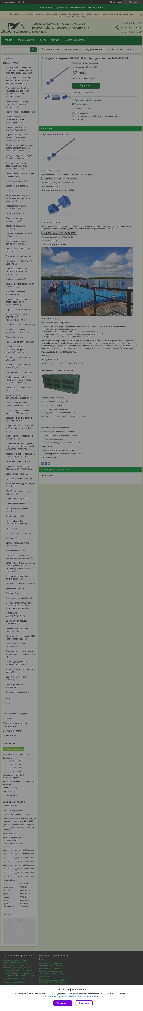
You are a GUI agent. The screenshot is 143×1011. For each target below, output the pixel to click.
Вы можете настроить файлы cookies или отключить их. (70, 996)
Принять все (63, 1003)
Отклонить (84, 1003)
